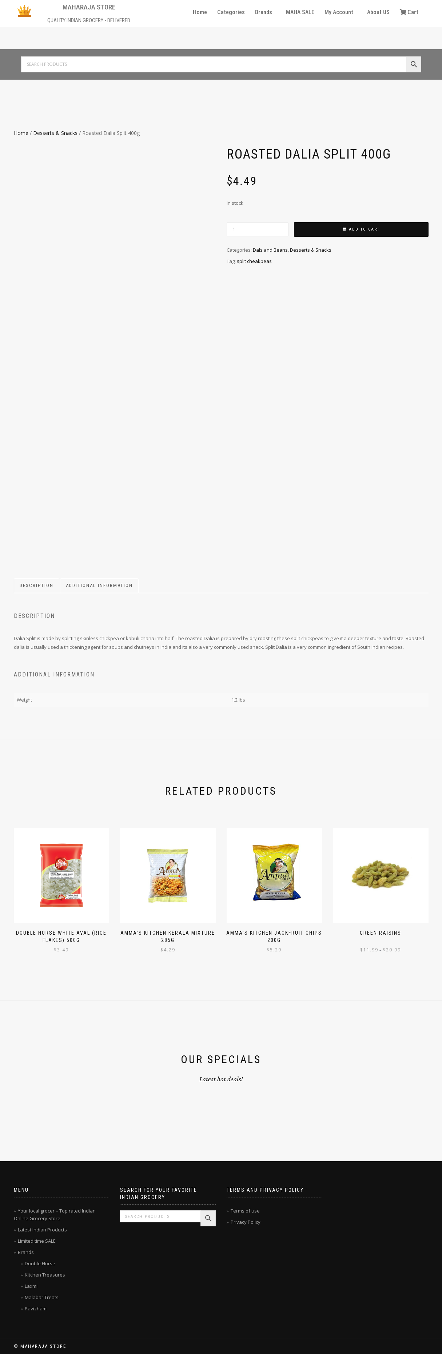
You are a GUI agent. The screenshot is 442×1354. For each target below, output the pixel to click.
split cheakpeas (254, 261)
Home (200, 12)
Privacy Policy (245, 1222)
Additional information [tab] (99, 585)
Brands (263, 12)
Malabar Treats (42, 1297)
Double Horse (40, 1263)
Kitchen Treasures (45, 1274)
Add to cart (364, 229)
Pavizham (36, 1308)
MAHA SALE (300, 12)
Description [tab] (36, 585)
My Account (338, 12)
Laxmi (31, 1286)
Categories (231, 12)
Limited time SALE (37, 1241)
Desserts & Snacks (55, 132)
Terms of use (245, 1210)
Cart (409, 12)
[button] (265, 12)
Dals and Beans (270, 250)
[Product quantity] (257, 229)
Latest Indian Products (42, 1229)
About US (378, 12)
